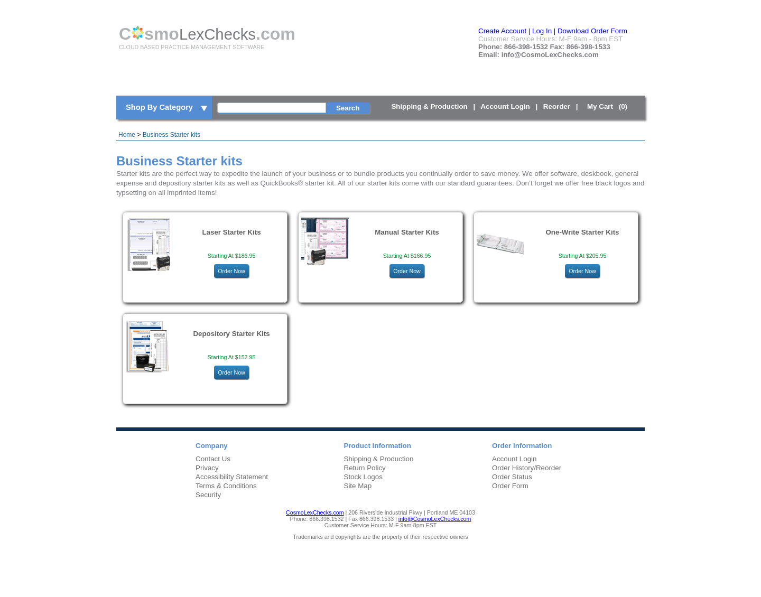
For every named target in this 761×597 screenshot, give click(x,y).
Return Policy (365, 468)
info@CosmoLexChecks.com (434, 519)
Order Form (510, 486)
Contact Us (213, 459)
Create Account (502, 31)
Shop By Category (167, 108)
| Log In (540, 31)
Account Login (505, 106)
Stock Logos (363, 477)
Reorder (556, 106)
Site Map (358, 486)
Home (126, 134)
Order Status (512, 477)
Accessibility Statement (232, 477)
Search (347, 108)
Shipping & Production (429, 106)
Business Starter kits (171, 134)
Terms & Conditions (226, 486)
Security (208, 495)
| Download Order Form (590, 31)
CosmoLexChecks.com (315, 512)
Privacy (207, 468)
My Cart (609, 106)
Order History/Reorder (526, 468)
